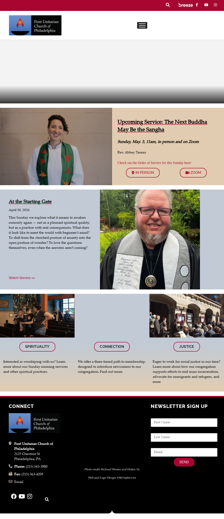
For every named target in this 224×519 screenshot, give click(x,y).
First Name (159, 416)
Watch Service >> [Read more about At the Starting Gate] (22, 278)
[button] (167, 5)
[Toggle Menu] (142, 25)
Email (155, 445)
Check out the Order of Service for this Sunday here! (154, 163)
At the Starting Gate (30, 202)
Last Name (159, 430)
